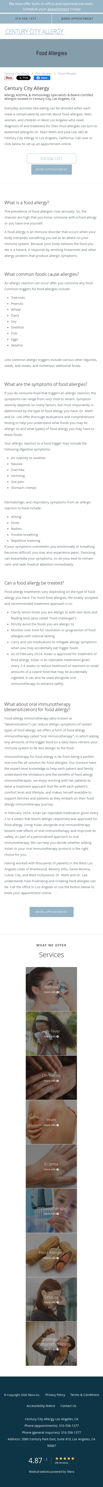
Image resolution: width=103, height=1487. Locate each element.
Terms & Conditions (84, 1395)
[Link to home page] (46, 31)
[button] (51, 158)
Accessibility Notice (41, 1406)
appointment (58, 9)
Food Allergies (67, 73)
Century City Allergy (16, 73)
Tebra (70, 1472)
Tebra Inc (33, 1395)
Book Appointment (51, 169)
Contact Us (68, 1406)
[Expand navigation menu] (97, 31)
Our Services (44, 73)
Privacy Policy (55, 1395)
